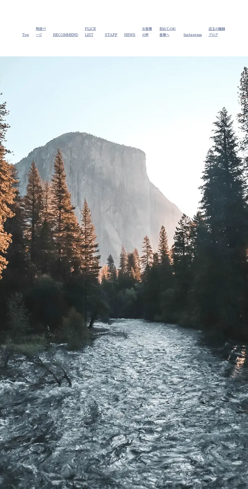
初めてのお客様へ (167, 32)
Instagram (193, 35)
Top (25, 35)
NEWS (129, 35)
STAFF (111, 35)
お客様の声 (147, 32)
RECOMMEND (65, 35)
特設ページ (41, 32)
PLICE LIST (90, 32)
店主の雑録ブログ (217, 32)
